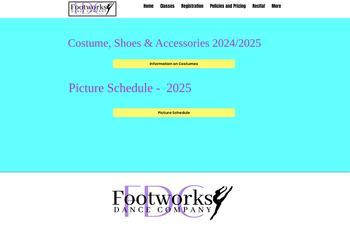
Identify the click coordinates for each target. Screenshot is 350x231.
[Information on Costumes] (174, 63)
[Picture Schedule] (174, 112)
